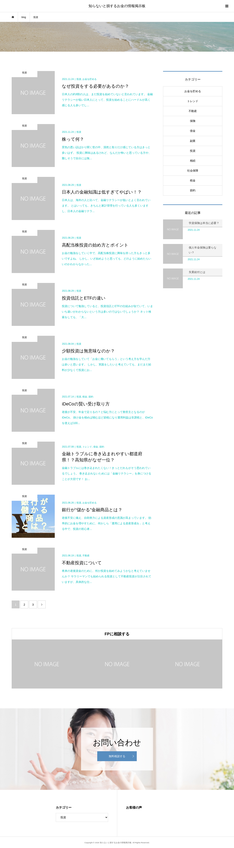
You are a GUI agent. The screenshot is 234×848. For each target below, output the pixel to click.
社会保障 (192, 170)
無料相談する (117, 756)
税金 (192, 180)
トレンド (192, 101)
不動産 (193, 111)
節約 (192, 190)
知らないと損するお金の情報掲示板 (117, 6)
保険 (192, 120)
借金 (192, 130)
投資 (192, 150)
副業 (192, 140)
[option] (47, 663)
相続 (192, 160)
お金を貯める (192, 91)
